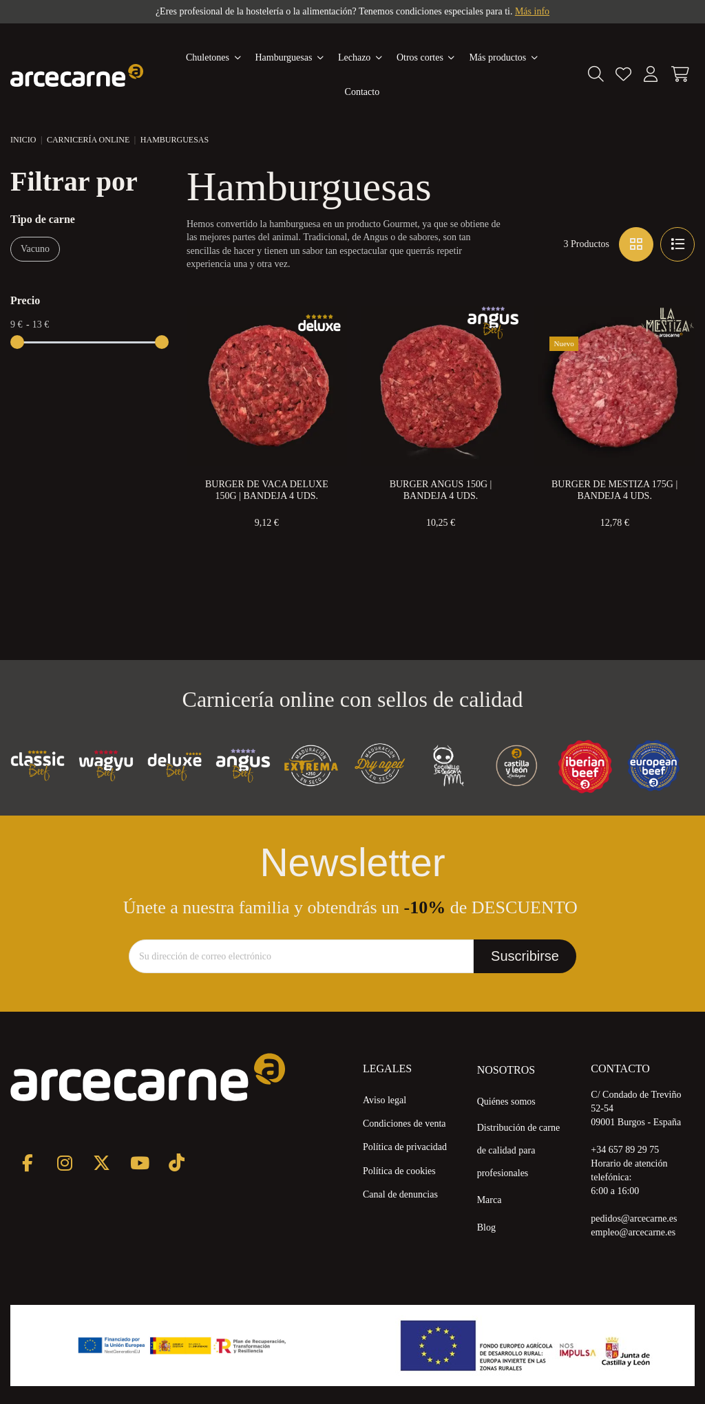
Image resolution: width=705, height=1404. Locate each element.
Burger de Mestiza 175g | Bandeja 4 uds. (614, 490)
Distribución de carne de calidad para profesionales (518, 1150)
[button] (503, 58)
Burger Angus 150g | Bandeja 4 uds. (441, 490)
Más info (532, 11)
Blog (486, 1227)
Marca (489, 1200)
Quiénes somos (506, 1101)
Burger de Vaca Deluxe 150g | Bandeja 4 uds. (266, 490)
